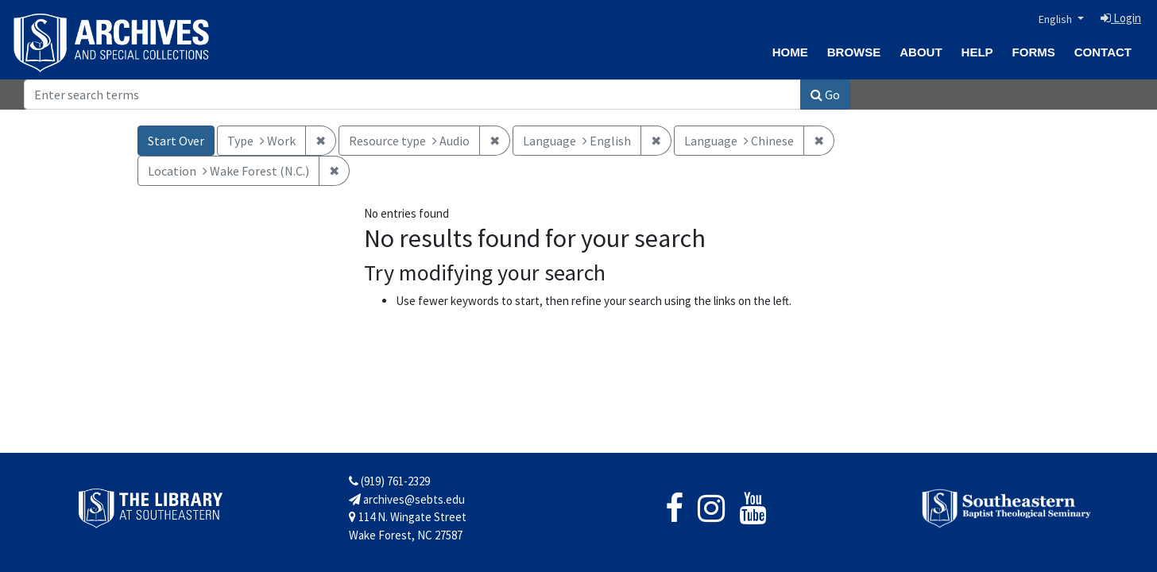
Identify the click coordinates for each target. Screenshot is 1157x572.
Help (977, 52)
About (921, 52)
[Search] (412, 94)
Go (825, 94)
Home (790, 52)
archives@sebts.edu (407, 499)
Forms (1033, 52)
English (1056, 19)
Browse (854, 52)
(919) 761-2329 (389, 481)
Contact (1103, 52)
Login (1121, 17)
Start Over (176, 141)
